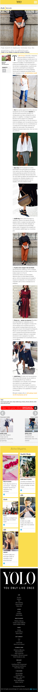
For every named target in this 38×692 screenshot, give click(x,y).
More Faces (19, 633)
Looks (3, 8)
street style (3, 401)
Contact (23, 686)
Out (19, 639)
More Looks (9, 8)
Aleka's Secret (19, 682)
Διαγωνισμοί (19, 604)
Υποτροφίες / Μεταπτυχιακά (19, 655)
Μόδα (19, 611)
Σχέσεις (19, 599)
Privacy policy (16, 686)
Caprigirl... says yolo (19, 676)
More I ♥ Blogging (19, 680)
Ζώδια (19, 662)
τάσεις (24, 401)
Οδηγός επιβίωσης (19, 649)
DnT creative (20, 689)
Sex (19, 600)
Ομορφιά (19, 613)
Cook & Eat (19, 642)
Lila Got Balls (19, 673)
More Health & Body (19, 624)
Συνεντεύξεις (19, 631)
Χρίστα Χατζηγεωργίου (5, 64)
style (14, 401)
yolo (11, 401)
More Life (19, 606)
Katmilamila (19, 675)
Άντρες (19, 597)
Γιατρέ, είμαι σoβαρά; (19, 622)
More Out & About (19, 644)
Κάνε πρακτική (19, 653)
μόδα (8, 401)
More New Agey (19, 667)
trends (28, 401)
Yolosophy (19, 678)
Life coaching (19, 602)
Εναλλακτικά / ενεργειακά (19, 664)
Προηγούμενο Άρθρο (5, 417)
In (19, 640)
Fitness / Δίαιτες (19, 620)
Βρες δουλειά (19, 651)
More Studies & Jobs (19, 656)
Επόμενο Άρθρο (34, 417)
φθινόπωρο (19, 401)
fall (35, 401)
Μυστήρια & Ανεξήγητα (19, 666)
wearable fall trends (5, 403)
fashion (32, 401)
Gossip (19, 629)
